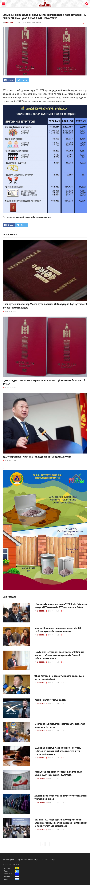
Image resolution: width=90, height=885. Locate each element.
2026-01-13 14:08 (52, 830)
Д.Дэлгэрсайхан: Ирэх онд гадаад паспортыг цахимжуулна (37, 456)
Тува (6, 871)
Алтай (6, 879)
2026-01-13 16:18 (52, 779)
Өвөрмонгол (9, 874)
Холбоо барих (50, 859)
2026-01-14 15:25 (52, 635)
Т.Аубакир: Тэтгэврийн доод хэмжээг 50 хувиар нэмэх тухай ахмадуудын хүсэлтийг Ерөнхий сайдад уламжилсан (59, 655)
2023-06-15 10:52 (9, 388)
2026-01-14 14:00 (52, 758)
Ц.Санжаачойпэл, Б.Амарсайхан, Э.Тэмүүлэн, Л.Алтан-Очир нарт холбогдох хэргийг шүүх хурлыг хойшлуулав (57, 751)
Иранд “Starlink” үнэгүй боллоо (50, 700)
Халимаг (7, 868)
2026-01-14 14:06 (52, 731)
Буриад (7, 877)
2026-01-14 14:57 (52, 662)
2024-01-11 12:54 (9, 311)
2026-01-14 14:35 (52, 683)
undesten (9, 23)
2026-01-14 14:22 (52, 704)
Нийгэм (37, 23)
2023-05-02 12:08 (9, 461)
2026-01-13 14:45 (52, 803)
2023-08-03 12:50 (24, 23)
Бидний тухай (8, 859)
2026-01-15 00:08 (52, 611)
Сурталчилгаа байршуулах (29, 859)
